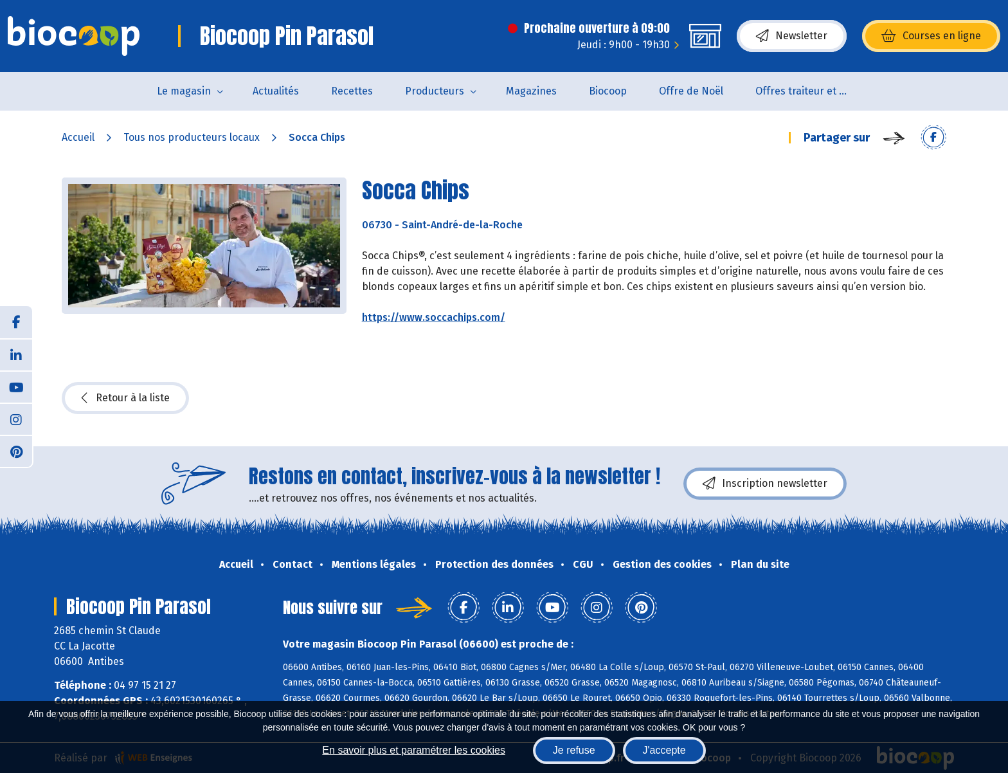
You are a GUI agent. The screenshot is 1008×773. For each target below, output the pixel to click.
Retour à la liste (125, 398)
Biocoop (608, 91)
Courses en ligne (931, 36)
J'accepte (664, 750)
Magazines (531, 91)
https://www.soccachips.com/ (433, 317)
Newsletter (791, 36)
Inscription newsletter (765, 483)
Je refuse (574, 750)
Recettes (352, 91)
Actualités (276, 91)
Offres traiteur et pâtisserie (811, 91)
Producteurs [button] (434, 91)
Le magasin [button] (184, 91)
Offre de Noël (691, 91)
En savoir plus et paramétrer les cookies (413, 750)
